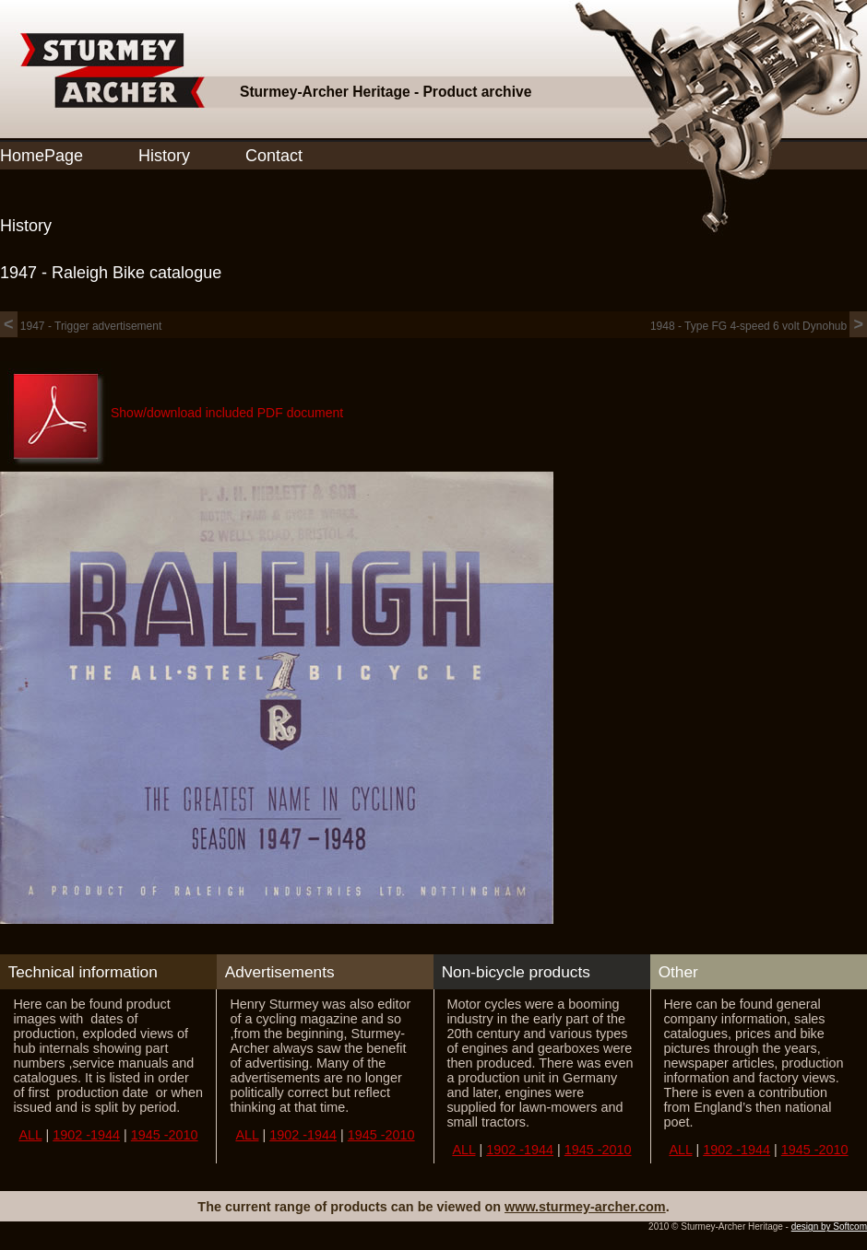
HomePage (41, 155)
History (164, 155)
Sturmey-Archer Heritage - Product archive (385, 91)
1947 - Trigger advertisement (80, 326)
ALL (30, 1134)
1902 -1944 (86, 1134)
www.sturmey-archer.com (585, 1206)
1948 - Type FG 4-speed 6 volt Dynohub (758, 326)
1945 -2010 (164, 1134)
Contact (274, 155)
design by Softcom (829, 1226)
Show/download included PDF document (227, 412)
